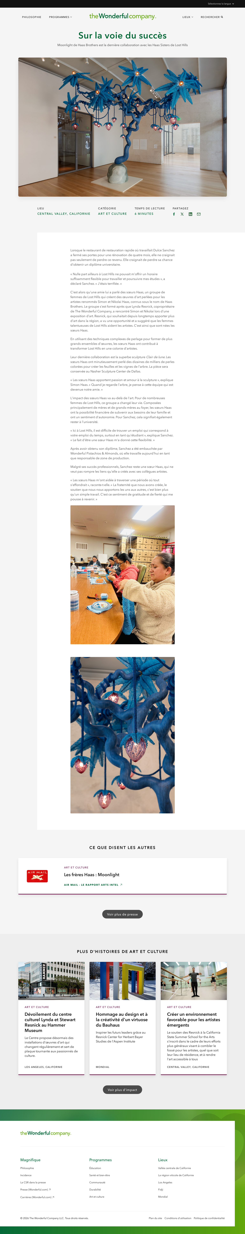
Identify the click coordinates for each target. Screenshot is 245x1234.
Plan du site (155, 1218)
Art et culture (96, 1196)
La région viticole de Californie (176, 1175)
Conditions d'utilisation (178, 1218)
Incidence (25, 1175)
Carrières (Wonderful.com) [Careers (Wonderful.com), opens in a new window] (35, 1197)
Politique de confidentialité (209, 1218)
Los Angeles (165, 1182)
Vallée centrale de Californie (174, 1168)
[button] (220, 3)
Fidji (160, 1189)
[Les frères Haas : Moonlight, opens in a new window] (122, 876)
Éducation (95, 1168)
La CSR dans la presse (33, 1182)
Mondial (163, 1196)
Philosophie (31, 17)
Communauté (97, 1182)
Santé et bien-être (99, 1175)
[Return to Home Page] (45, 1133)
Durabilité (95, 1189)
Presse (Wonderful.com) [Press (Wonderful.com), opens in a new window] (34, 1189)
